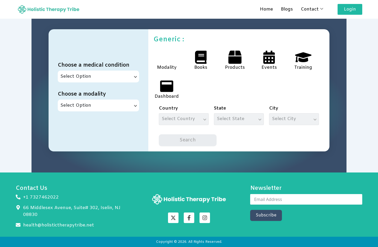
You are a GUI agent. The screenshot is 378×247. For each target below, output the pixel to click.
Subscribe (266, 215)
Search (188, 140)
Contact (312, 9)
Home (266, 9)
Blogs (287, 9)
